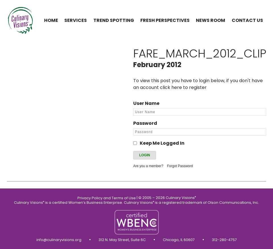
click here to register (183, 87)
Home (51, 20)
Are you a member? (148, 166)
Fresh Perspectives (165, 20)
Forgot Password (180, 166)
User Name (146, 103)
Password (145, 123)
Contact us (247, 20)
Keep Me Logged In (162, 143)
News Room (210, 20)
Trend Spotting (113, 20)
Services (75, 20)
